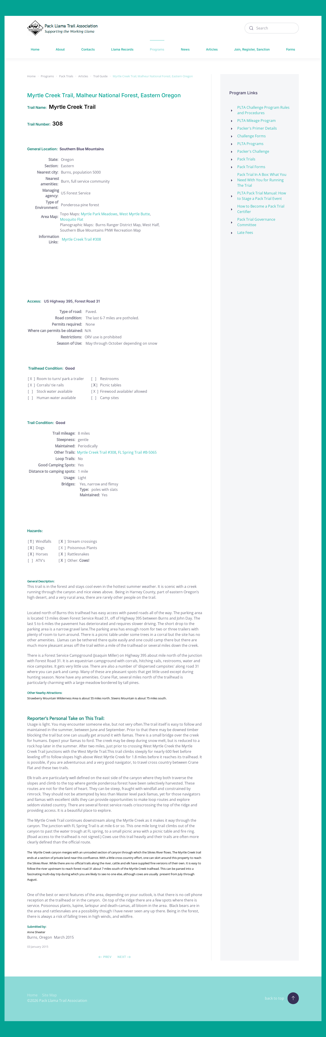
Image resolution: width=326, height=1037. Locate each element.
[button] (293, 998)
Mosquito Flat (71, 219)
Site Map (49, 995)
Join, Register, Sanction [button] (252, 49)
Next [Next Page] (124, 957)
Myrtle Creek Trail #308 (81, 239)
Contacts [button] (88, 49)
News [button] (185, 49)
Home (35, 49)
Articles (212, 49)
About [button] (60, 49)
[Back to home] (63, 28)
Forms (290, 49)
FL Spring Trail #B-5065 (137, 452)
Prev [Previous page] (104, 957)
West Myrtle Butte (134, 213)
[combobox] (271, 28)
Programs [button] (157, 49)
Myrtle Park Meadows (99, 213)
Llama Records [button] (122, 49)
